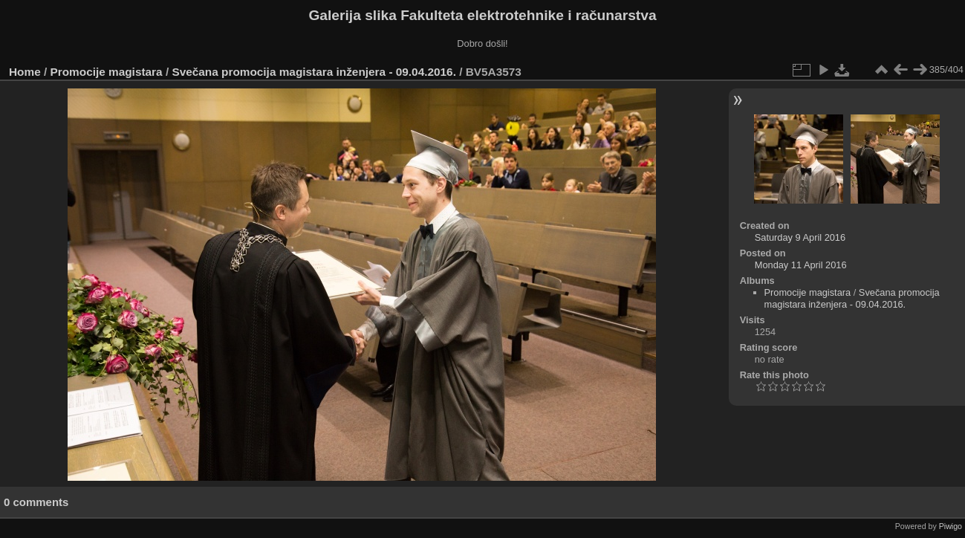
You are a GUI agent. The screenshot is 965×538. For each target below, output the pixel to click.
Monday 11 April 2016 (801, 264)
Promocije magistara (107, 71)
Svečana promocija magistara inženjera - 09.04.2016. (313, 71)
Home (25, 71)
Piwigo (950, 526)
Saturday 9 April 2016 (800, 237)
